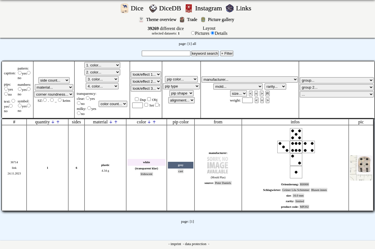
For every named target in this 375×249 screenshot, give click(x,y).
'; (54, 80)
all (194, 44)
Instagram (209, 8)
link (14, 167)
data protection (196, 244)
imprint (176, 244)
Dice (139, 8)
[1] (189, 44)
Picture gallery (222, 19)
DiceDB (171, 8)
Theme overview (161, 19)
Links (245, 8)
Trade (192, 19)
